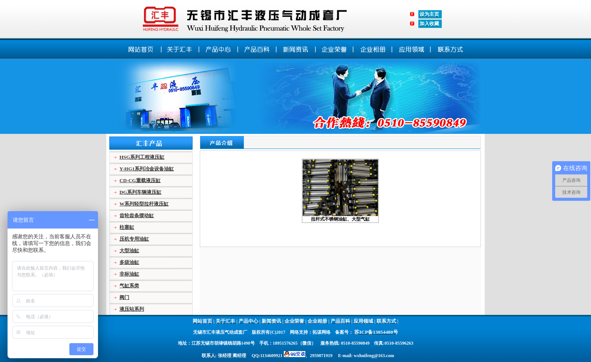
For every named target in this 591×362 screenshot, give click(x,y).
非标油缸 (129, 274)
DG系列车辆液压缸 (140, 192)
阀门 (124, 297)
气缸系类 (129, 285)
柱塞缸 (126, 227)
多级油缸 (129, 262)
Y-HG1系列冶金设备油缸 (146, 169)
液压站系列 (131, 309)
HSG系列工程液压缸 (141, 157)
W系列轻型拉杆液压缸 (143, 204)
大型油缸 (129, 250)
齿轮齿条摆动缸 (136, 215)
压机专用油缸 (134, 239)
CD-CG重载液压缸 (140, 180)
